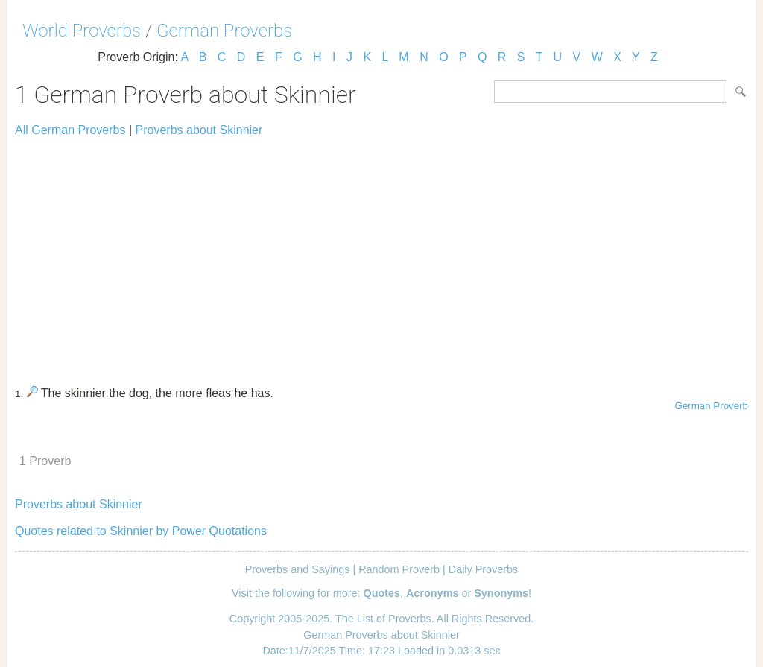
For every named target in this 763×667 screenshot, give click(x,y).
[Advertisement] (381, 255)
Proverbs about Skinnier (199, 130)
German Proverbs (224, 30)
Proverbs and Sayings (297, 569)
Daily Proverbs (484, 569)
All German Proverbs (70, 130)
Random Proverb (399, 569)
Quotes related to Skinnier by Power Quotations (141, 531)
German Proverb (711, 405)
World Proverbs (81, 30)
